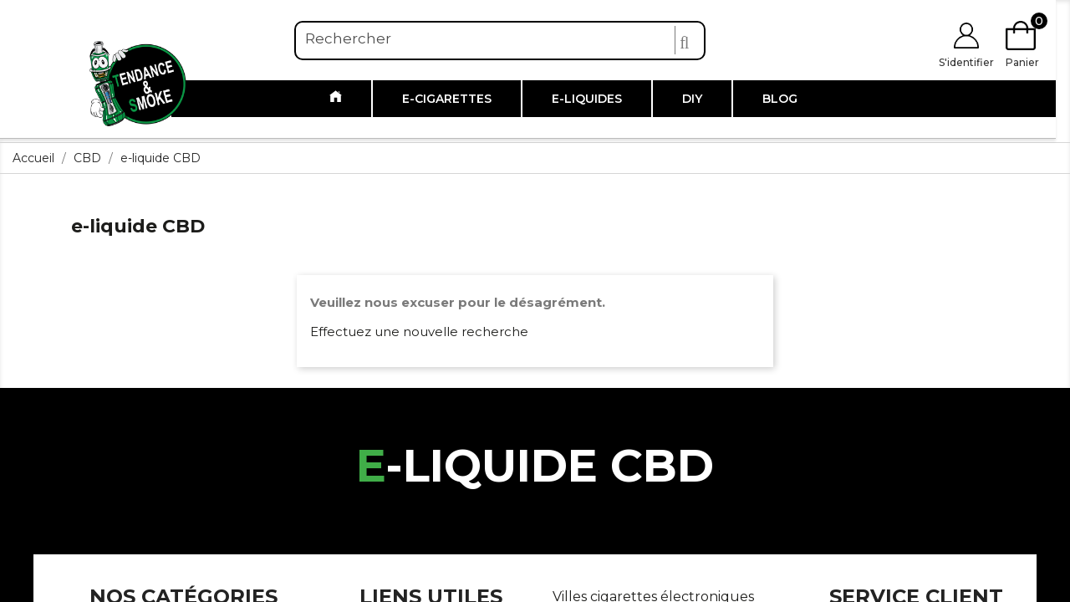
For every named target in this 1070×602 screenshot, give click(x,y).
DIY (692, 98)
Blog (779, 98)
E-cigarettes (447, 98)
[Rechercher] (500, 39)
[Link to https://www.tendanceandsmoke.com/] (138, 82)
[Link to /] (335, 98)
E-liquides (587, 98)
